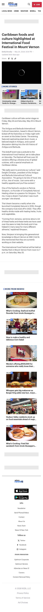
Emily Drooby (7, 52)
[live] (37, 4)
